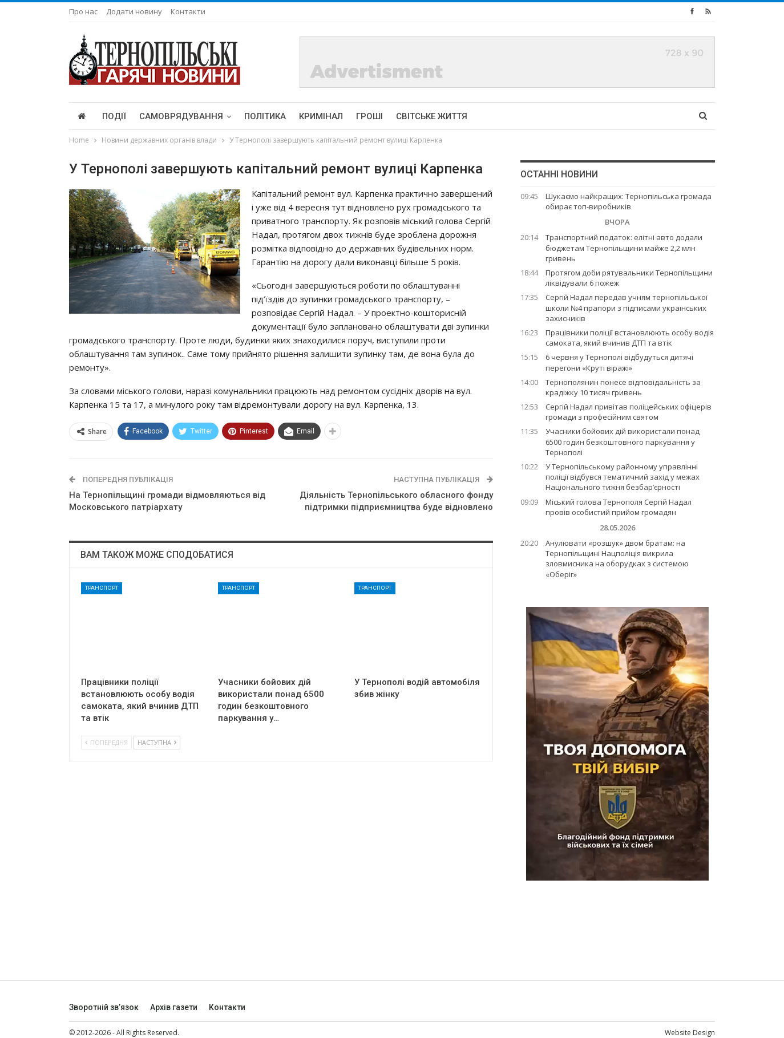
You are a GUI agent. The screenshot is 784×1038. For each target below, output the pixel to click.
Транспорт (101, 588)
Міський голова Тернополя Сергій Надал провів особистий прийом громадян (618, 507)
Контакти (188, 11)
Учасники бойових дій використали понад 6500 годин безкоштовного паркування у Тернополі (622, 441)
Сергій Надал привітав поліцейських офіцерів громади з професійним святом (628, 412)
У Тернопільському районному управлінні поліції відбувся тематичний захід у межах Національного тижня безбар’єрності (622, 476)
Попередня (106, 742)
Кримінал (321, 116)
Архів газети (173, 1007)
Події (114, 116)
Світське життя (431, 116)
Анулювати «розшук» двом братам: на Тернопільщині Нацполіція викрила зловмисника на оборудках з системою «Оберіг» (617, 558)
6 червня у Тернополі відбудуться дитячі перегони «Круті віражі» (619, 362)
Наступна (157, 742)
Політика (265, 116)
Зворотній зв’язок (104, 1007)
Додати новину (134, 11)
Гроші (369, 116)
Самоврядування (181, 116)
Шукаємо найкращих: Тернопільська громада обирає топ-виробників (628, 201)
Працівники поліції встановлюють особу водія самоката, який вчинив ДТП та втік (629, 337)
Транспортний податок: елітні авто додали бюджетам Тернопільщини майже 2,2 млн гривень (623, 247)
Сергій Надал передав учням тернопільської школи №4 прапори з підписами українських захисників (626, 307)
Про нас (83, 11)
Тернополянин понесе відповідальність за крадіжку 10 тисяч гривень (623, 387)
